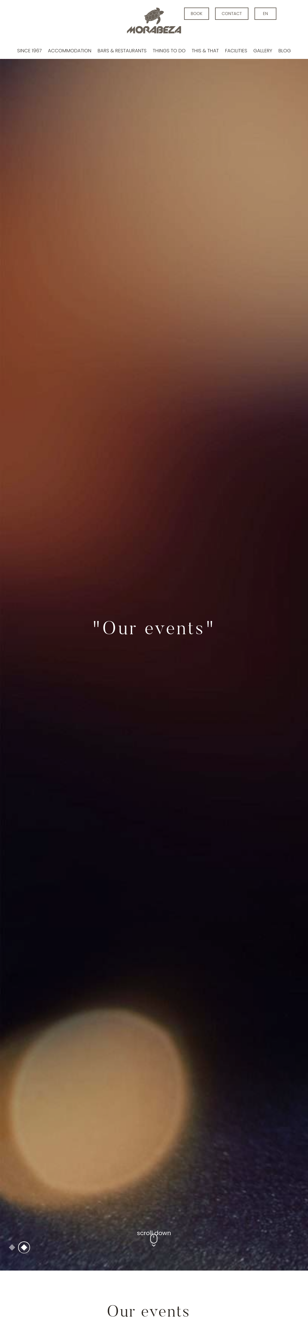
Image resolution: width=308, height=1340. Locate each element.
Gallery (262, 50)
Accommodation (69, 50)
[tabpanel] (154, 622)
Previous (39, 622)
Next (268, 622)
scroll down (154, 1207)
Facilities (236, 50)
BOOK (196, 14)
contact (232, 14)
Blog (285, 50)
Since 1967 (29, 50)
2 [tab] (24, 1221)
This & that (205, 50)
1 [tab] (12, 1221)
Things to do (169, 50)
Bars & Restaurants (121, 50)
